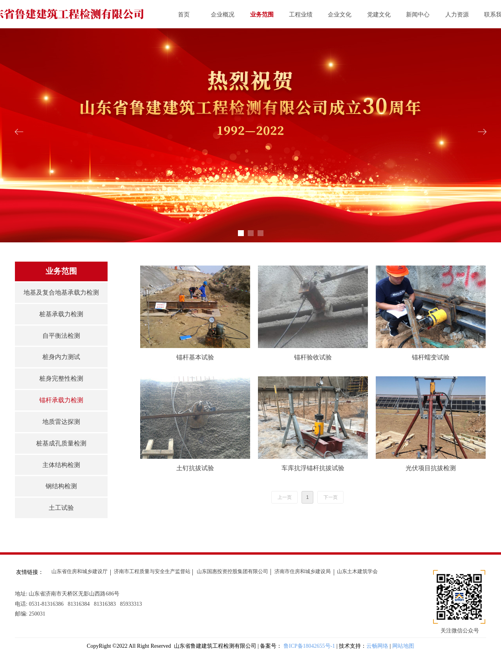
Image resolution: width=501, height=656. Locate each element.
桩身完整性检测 (61, 378)
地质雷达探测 (61, 421)
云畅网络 (377, 646)
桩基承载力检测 (61, 314)
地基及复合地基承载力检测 (61, 292)
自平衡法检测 (61, 335)
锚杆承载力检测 (61, 400)
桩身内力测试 (61, 357)
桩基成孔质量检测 (61, 443)
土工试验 (61, 507)
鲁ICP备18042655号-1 (309, 646)
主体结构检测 (61, 465)
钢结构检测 (61, 486)
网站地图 (403, 646)
